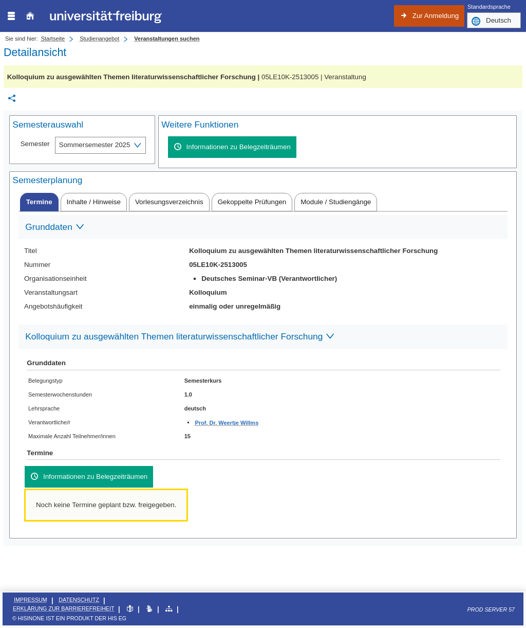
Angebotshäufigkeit (53, 306)
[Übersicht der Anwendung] (169, 609)
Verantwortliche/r (49, 422)
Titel (30, 251)
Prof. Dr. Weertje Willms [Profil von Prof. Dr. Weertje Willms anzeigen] (226, 423)
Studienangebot (99, 38)
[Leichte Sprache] (130, 609)
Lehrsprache (44, 408)
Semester (35, 144)
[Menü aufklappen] (11, 16)
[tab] (39, 202)
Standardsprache (489, 7)
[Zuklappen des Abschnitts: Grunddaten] (263, 227)
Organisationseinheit (55, 278)
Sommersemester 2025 (94, 145)
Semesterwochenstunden (60, 394)
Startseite (53, 38)
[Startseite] (30, 15)
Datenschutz (79, 600)
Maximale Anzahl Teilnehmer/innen (72, 436)
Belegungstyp (45, 381)
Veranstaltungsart (51, 292)
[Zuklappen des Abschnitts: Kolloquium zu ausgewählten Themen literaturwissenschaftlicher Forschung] (263, 337)
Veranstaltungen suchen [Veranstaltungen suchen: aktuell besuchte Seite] (166, 38)
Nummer (37, 264)
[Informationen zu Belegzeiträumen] (232, 147)
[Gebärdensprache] (149, 609)
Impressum (30, 600)
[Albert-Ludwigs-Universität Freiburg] (106, 16)
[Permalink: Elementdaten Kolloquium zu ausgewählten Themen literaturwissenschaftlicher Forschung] (12, 98)
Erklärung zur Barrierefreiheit (63, 608)
